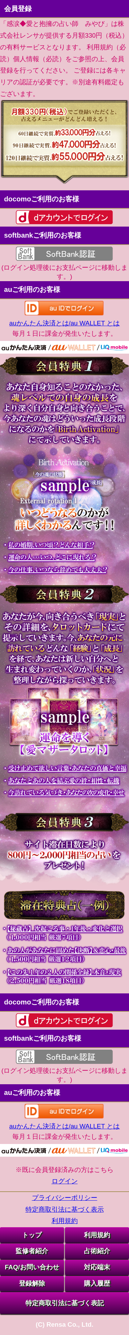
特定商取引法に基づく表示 (64, 1209)
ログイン (65, 1181)
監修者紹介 (31, 1251)
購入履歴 (97, 1283)
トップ (32, 1235)
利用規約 (65, 1220)
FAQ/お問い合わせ (32, 1267)
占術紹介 (97, 1251)
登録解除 (32, 1283)
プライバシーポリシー (64, 1197)
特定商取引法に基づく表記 (64, 1303)
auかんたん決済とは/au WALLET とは (64, 323)
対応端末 (97, 1267)
